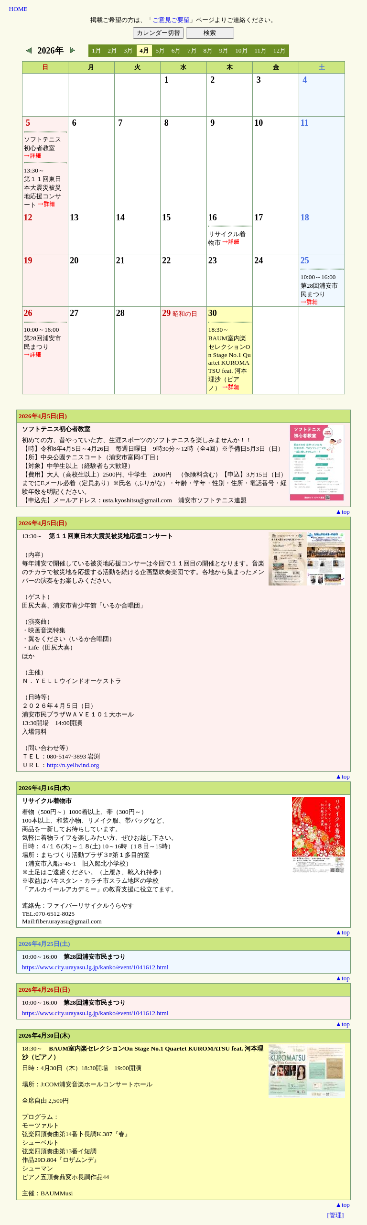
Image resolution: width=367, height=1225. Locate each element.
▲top (342, 511)
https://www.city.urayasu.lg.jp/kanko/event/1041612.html (95, 967)
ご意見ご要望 (171, 19)
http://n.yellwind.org (73, 765)
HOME (18, 8)
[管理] (335, 1215)
